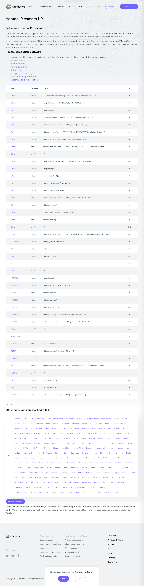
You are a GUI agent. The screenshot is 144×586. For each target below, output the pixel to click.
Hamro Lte (95, 477)
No (80, 579)
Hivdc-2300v (103, 458)
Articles (111, 544)
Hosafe (93, 468)
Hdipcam (17, 438)
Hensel (74, 443)
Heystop (97, 482)
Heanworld (67, 438)
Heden (83, 438)
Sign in (111, 6)
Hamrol (28, 487)
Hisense (41, 458)
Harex (116, 423)
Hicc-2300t (65, 448)
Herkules (83, 443)
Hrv (14, 473)
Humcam (106, 473)
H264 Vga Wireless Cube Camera (97, 419)
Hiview (112, 458)
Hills (101, 453)
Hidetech (89, 448)
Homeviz (91, 487)
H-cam (117, 428)
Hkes (20, 463)
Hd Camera (18, 433)
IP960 (13, 329)
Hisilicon (50, 458)
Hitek (85, 458)
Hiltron (115, 453)
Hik (27, 482)
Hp (117, 468)
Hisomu (59, 458)
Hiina (127, 448)
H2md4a (85, 477)
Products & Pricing (47, 6)
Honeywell (17, 468)
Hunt (124, 473)
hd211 (13, 271)
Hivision (121, 458)
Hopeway (101, 487)
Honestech (128, 463)
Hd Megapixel (74, 482)
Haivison (39, 423)
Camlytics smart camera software (58, 33)
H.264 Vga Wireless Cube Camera (60, 419)
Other (13, 96)
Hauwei (39, 428)
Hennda (65, 443)
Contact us (112, 562)
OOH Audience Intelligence (50, 556)
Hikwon (94, 453)
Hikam (57, 453)
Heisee (100, 438)
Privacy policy (11, 550)
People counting (46, 536)
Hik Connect (47, 453)
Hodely (33, 463)
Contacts (89, 6)
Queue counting (46, 540)
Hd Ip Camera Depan (34, 433)
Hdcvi (111, 433)
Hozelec (110, 468)
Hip (122, 453)
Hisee (24, 458)
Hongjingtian (39, 468)
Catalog (111, 557)
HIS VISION (75, 477)
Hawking (85, 428)
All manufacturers (15, 501)
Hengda (46, 443)
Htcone (54, 473)
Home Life (41, 482)
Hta (117, 487)
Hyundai (64, 477)
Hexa (130, 443)
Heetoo (92, 438)
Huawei (80, 473)
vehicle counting (19, 67)
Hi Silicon (17, 448)
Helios (15, 443)
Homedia (82, 463)
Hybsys (46, 477)
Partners (72, 6)
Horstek (84, 468)
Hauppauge (18, 428)
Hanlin (77, 492)
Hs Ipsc (98, 492)
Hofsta (42, 463)
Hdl (25, 438)
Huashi (72, 473)
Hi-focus (119, 448)
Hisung (77, 458)
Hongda (27, 468)
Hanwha (108, 423)
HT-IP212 (14, 395)
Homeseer (81, 487)
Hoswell (121, 482)
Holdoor (50, 463)
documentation (25, 48)
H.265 (50, 482)
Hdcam (103, 433)
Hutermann (17, 487)
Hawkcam (68, 428)
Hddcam (119, 433)
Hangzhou (48, 487)
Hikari (65, 453)
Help (80, 6)
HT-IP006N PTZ (16, 336)
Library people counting (74, 544)
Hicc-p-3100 (78, 448)
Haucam (124, 423)
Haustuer (29, 428)
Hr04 (132, 468)
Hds (50, 438)
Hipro (65, 487)
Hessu (84, 492)
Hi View (26, 448)
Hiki (32, 482)
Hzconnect (116, 492)
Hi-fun (113, 482)
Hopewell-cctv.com (70, 468)
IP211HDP (14, 358)
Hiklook (57, 487)
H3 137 (116, 419)
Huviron (132, 473)
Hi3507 (34, 448)
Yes (63, 579)
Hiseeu (32, 458)
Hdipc (128, 433)
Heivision (116, 438)
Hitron (92, 458)
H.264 (25, 419)
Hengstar (56, 443)
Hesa (103, 443)
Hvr (30, 477)
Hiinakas (16, 453)
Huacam (63, 473)
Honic (49, 468)
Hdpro (43, 438)
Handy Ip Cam (87, 423)
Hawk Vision (56, 428)
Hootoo (57, 468)
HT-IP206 (14, 278)
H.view (79, 419)
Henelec (37, 443)
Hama (48, 423)
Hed (76, 438)
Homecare (71, 463)
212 (12, 263)
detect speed (17, 70)
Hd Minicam (80, 433)
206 (12, 256)
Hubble (89, 473)
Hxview (106, 492)
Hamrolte (37, 487)
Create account (129, 6)
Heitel (108, 438)
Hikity (54, 492)
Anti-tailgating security (74, 540)
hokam (61, 492)
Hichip (105, 482)
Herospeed (93, 443)
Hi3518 (42, 448)
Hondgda (117, 463)
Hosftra (101, 468)
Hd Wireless (93, 433)
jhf (12, 366)
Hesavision (112, 443)
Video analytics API (72, 552)
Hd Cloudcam (60, 482)
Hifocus (110, 448)
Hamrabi (65, 423)
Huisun (97, 473)
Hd (124, 428)
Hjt (14, 463)
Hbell (110, 428)
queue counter (18, 64)
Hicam (55, 448)
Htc (47, 473)
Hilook (107, 453)
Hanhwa (106, 477)
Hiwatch (130, 458)
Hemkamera (26, 443)
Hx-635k (38, 477)
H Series (16, 419)
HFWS (46, 492)
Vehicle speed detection (50, 552)
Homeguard (93, 463)
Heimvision (86, 482)
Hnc (26, 463)
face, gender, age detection (24, 77)
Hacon (25, 423)
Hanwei (99, 423)
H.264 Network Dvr (37, 419)
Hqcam (111, 487)
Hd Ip (114, 477)
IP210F (13, 351)
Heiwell (126, 438)
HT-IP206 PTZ (16, 344)
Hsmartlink (33, 473)
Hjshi (72, 487)
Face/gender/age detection (76, 536)
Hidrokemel (100, 448)
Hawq (94, 428)
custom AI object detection (24, 80)
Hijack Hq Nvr (28, 453)
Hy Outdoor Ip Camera (22, 492)
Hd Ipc (61, 433)
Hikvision (85, 453)
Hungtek (116, 473)
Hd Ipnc (70, 433)
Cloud (99, 6)
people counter (18, 60)
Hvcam (16, 477)
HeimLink (38, 492)
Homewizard (106, 463)
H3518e (124, 419)
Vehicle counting (46, 548)
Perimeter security (72, 548)
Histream (68, 458)
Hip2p (128, 453)
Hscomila (22, 473)
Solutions (32, 6)
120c (12, 249)
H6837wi (16, 423)
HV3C (69, 492)
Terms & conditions (13, 546)
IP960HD (14, 373)
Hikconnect (74, 453)
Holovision (60, 463)
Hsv (41, 473)
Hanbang (75, 423)
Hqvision (124, 468)
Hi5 (49, 448)
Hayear (102, 428)
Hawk (47, 428)
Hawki (77, 428)
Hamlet (56, 423)
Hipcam (16, 458)
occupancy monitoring (21, 73)
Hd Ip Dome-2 (51, 433)
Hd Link (122, 477)
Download (61, 6)
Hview (24, 477)
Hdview (57, 438)
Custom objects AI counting (76, 556)
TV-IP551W (15, 242)
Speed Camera (17, 234)
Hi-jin (38, 453)
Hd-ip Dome (18, 482)
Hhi (91, 492)
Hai (32, 423)
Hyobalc (55, 477)
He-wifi (122, 443)
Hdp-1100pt (33, 438)
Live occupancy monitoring (50, 544)
